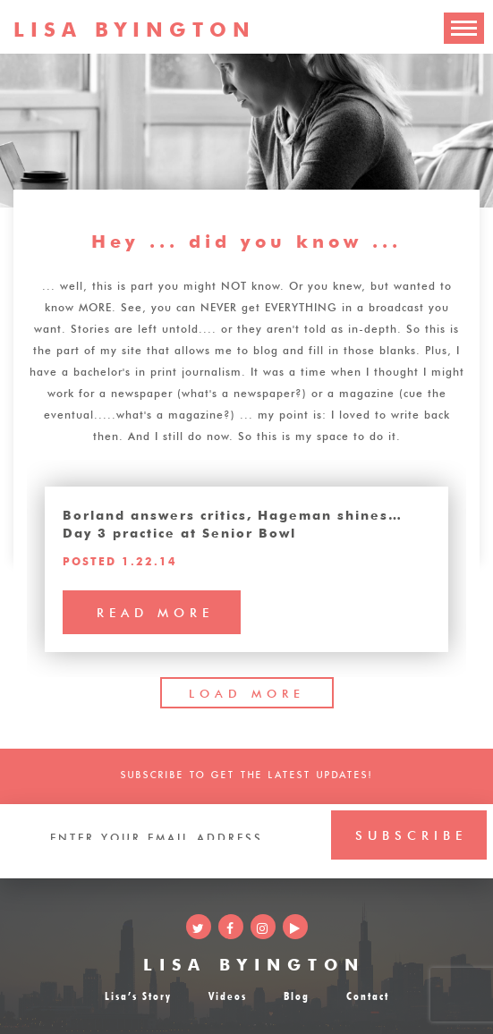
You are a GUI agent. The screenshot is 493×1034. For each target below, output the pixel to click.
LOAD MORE (247, 692)
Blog (297, 994)
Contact (367, 994)
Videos (227, 994)
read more (155, 610)
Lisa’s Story (138, 994)
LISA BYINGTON (254, 962)
